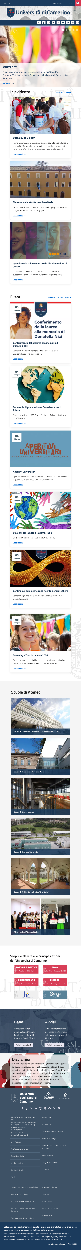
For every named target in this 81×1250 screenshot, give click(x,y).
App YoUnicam (16, 1142)
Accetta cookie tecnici (56, 1244)
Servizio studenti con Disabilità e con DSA (54, 1147)
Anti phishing (47, 1202)
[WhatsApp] (72, 22)
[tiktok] (43, 22)
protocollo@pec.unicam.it (19, 1136)
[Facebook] (39, 22)
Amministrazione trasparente (22, 1202)
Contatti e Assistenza (19, 1149)
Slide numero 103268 (63, 30)
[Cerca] (76, 12)
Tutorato (45, 1170)
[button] (6, 3)
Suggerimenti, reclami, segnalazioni (24, 1188)
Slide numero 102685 (70, 30)
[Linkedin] (53, 22)
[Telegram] (68, 22)
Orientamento (47, 1156)
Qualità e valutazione (19, 1195)
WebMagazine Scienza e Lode (22, 1219)
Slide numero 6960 (77, 30)
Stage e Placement (49, 1163)
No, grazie (72, 1244)
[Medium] (58, 22)
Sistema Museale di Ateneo (52, 1132)
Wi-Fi (13, 1178)
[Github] (40, 1109)
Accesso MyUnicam (49, 1188)
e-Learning (46, 1118)
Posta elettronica (17, 1170)
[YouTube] (77, 22)
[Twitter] (63, 22)
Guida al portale (17, 1163)
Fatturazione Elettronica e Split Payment (23, 1210)
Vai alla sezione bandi (23, 1045)
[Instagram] (48, 22)
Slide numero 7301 (73, 30)
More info (58, 1239)
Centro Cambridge (49, 1139)
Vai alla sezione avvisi (54, 1045)
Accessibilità (47, 1216)
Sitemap (45, 1195)
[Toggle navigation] (4, 13)
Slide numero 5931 (66, 30)
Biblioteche (46, 1125)
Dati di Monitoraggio (50, 1209)
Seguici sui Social (17, 1156)
